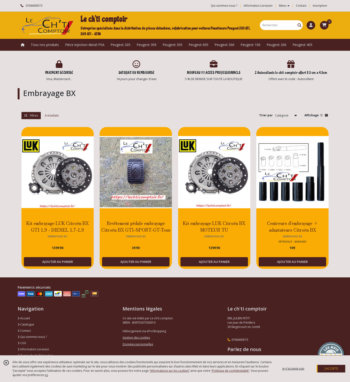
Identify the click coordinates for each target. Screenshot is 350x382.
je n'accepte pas (293, 369)
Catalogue (26, 324)
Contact (301, 6)
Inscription (320, 6)
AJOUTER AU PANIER (57, 262)
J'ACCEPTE (331, 369)
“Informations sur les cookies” (169, 371)
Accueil (24, 318)
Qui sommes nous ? (32, 337)
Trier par (266, 115)
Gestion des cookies (136, 338)
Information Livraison (33, 349)
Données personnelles (138, 344)
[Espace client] (311, 25)
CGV (22, 343)
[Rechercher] (299, 25)
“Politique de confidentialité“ (230, 371)
